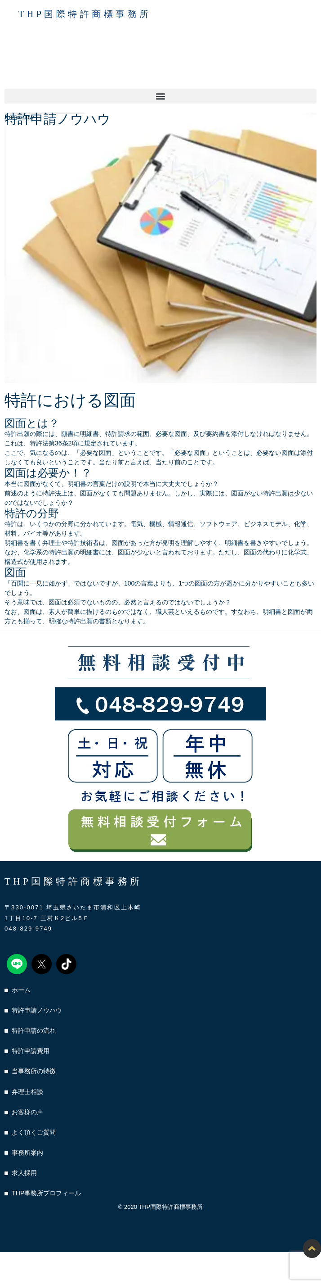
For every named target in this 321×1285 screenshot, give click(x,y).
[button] (160, 96)
